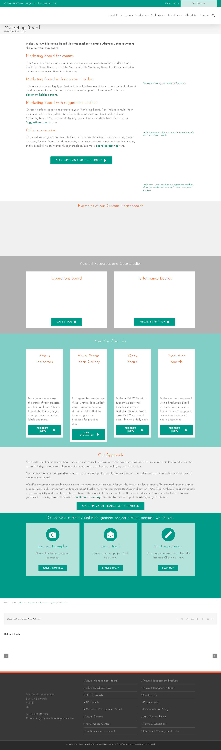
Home (6, 31)
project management (49, 603)
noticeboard (36, 603)
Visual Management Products (160, 681)
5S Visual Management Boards (104, 710)
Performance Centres (98, 724)
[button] (213, 15)
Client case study (25, 603)
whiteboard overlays (88, 497)
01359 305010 (39, 714)
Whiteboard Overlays (98, 688)
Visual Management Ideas (158, 688)
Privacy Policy (151, 702)
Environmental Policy (155, 710)
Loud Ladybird (149, 745)
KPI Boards (92, 702)
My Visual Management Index (161, 731)
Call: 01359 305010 (13, 3)
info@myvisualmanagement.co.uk (41, 3)
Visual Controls (94, 717)
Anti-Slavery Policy (154, 717)
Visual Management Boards (102, 681)
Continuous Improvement (100, 731)
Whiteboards (62, 603)
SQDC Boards (94, 695)
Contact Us (150, 695)
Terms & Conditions (154, 724)
